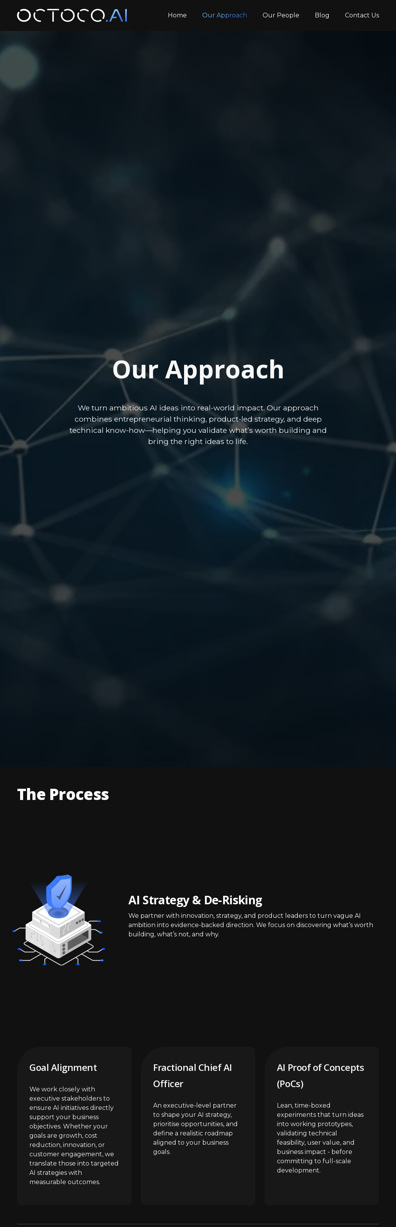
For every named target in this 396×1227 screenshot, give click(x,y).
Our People (281, 15)
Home (177, 15)
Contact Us (362, 15)
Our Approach (224, 15)
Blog (322, 15)
